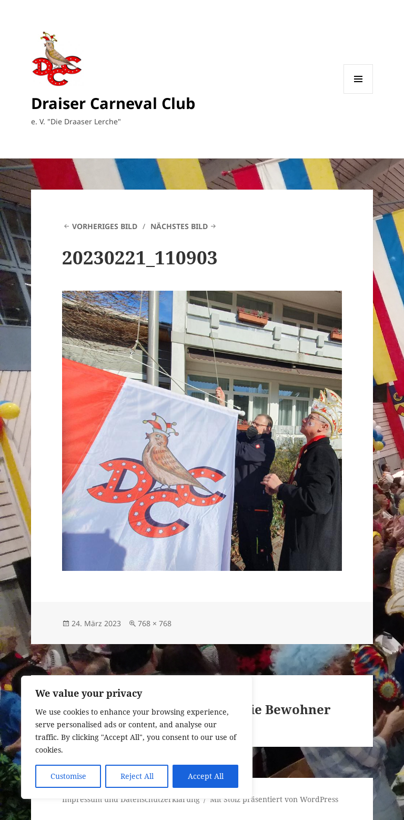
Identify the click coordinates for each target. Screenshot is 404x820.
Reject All (137, 776)
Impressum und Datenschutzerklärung (131, 799)
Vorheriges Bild (104, 226)
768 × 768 (154, 623)
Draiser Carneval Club (113, 103)
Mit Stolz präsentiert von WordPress (274, 799)
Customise (68, 776)
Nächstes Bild (179, 226)
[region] (136, 737)
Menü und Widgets (358, 93)
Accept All (206, 776)
